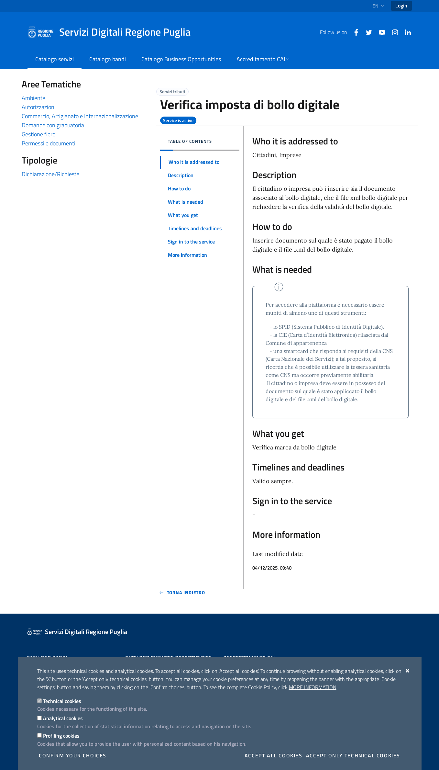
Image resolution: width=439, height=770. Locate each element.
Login (401, 5)
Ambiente (33, 98)
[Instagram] (392, 32)
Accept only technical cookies (353, 755)
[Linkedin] (405, 32)
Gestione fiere (38, 134)
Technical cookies (62, 701)
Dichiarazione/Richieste (50, 174)
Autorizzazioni (39, 107)
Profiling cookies (61, 736)
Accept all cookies (273, 755)
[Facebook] (353, 32)
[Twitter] (366, 32)
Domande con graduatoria (53, 125)
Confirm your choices (72, 755)
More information (312, 687)
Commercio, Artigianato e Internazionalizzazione (80, 116)
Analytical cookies (63, 718)
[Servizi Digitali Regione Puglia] (112, 32)
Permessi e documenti (48, 143)
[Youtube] (379, 32)
